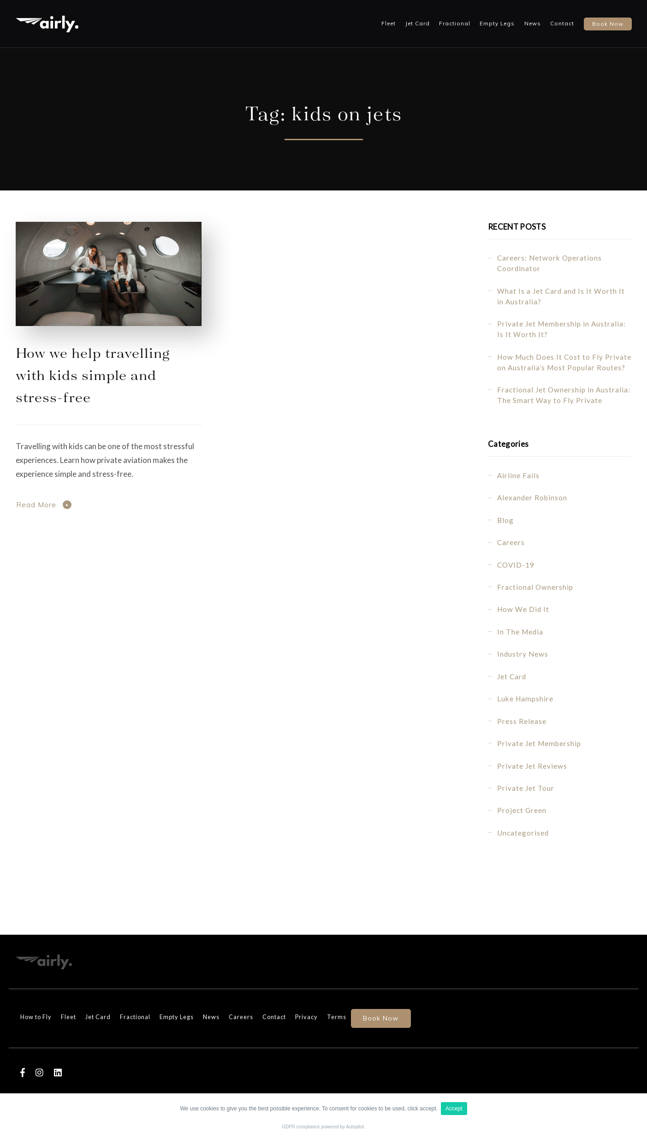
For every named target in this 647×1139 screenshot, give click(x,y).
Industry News (522, 654)
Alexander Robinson (532, 497)
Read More (36, 504)
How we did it (523, 609)
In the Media (520, 632)
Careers (511, 542)
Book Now (380, 1018)
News (532, 23)
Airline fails (518, 475)
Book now (607, 23)
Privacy (306, 1016)
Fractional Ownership (535, 587)
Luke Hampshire (525, 698)
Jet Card (417, 23)
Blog (505, 520)
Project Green (521, 810)
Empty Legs (497, 23)
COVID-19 (515, 565)
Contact (562, 23)
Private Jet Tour (525, 788)
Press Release (521, 721)
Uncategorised (523, 833)
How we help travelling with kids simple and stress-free (93, 374)
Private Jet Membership (539, 743)
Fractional (454, 23)
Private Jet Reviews (532, 766)
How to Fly (36, 1016)
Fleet (388, 23)
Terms (336, 1016)
